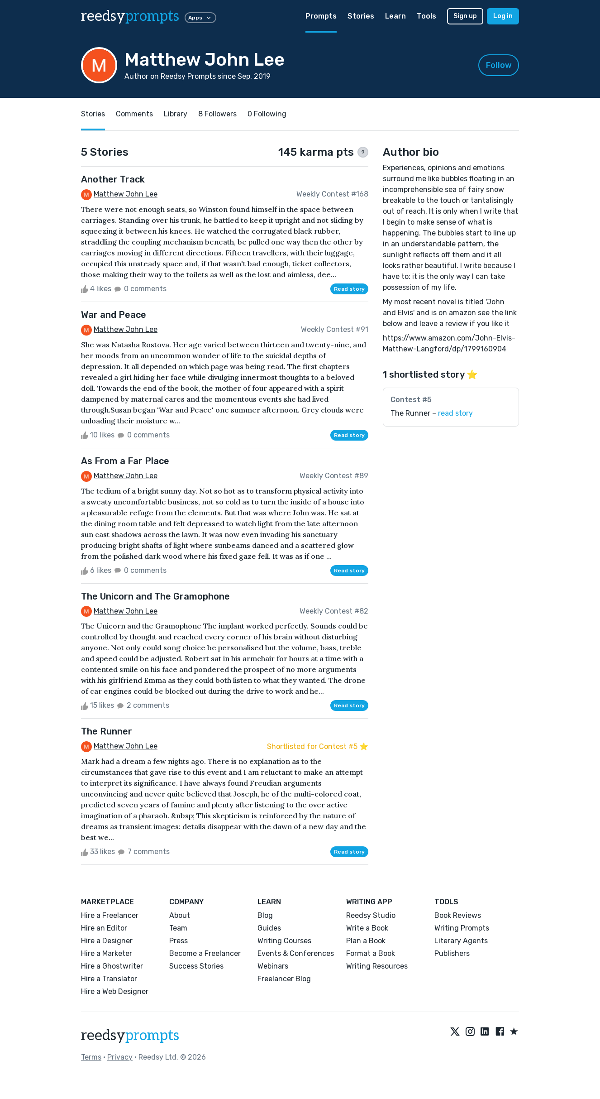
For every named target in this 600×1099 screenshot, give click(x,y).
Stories (361, 16)
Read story (349, 289)
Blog (265, 915)
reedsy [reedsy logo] (130, 16)
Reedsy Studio (370, 915)
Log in (503, 16)
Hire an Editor (104, 928)
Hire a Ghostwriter (112, 966)
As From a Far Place (125, 461)
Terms (91, 1057)
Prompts (321, 16)
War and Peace (113, 314)
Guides (269, 928)
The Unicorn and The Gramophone (155, 596)
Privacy (120, 1057)
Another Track (113, 179)
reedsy (130, 1035)
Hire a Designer (107, 940)
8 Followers (217, 114)
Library (175, 114)
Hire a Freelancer (109, 915)
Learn (395, 16)
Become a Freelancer (205, 953)
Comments (134, 114)
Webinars (272, 966)
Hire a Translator (109, 978)
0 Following (267, 114)
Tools (426, 16)
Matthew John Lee (125, 194)
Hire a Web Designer (114, 991)
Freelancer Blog (284, 978)
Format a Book (370, 953)
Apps (200, 17)
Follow (499, 65)
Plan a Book (366, 940)
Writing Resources (377, 966)
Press (178, 940)
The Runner (106, 731)
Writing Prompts (461, 928)
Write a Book (367, 928)
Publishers (452, 953)
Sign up (465, 16)
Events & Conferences (295, 953)
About (179, 915)
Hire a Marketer (106, 953)
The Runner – (431, 413)
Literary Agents (461, 940)
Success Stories (196, 966)
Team (178, 928)
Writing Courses (284, 940)
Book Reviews (457, 915)
